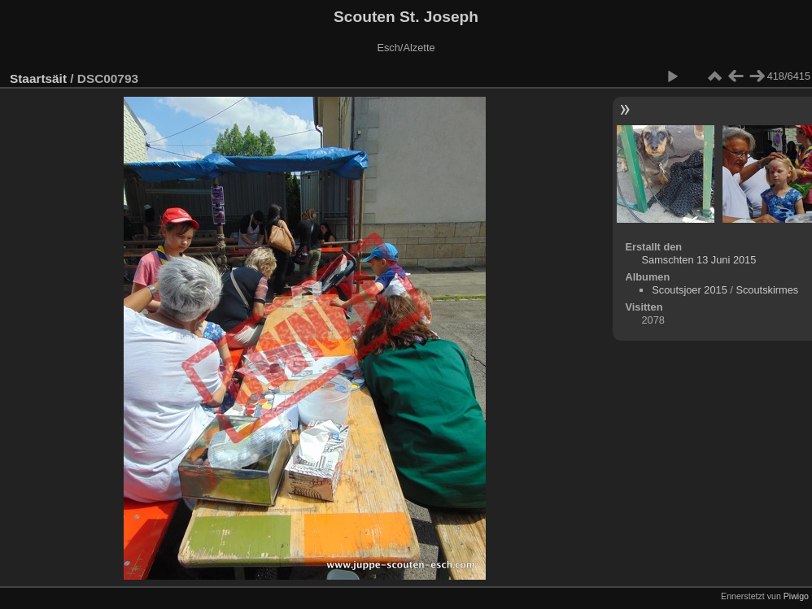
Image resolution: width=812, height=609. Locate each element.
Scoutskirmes (767, 290)
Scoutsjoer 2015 (689, 290)
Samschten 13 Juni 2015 (698, 260)
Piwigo (796, 596)
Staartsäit (38, 78)
